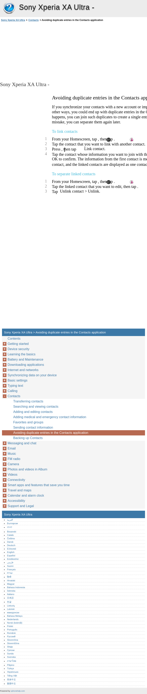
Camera (13, 464)
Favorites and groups (28, 422)
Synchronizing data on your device (32, 375)
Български (12, 523)
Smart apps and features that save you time (39, 485)
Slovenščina (13, 643)
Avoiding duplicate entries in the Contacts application (50, 432)
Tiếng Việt (12, 675)
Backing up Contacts (28, 438)
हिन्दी (9, 577)
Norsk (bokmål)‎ (14, 623)
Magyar (10, 584)
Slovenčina (12, 640)
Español (11, 555)
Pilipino (10, 665)
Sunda (10, 653)
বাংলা (9, 527)
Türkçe (10, 668)
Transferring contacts (28, 401)
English (10, 552)
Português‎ (12, 629)
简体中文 (11, 679)
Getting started (18, 343)
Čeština (11, 538)
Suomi (10, 566)
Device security (18, 349)
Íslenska (11, 591)
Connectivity (16, 480)
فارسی (10, 562)
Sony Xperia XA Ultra (9, 8)
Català (10, 535)
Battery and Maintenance (25, 359)
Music (12, 453)
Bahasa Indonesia (16, 587)
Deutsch (11, 545)
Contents (14, 338)
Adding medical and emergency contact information (49, 417)
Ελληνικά (11, 549)
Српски (10, 650)
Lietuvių (11, 605)
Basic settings (17, 380)
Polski (10, 626)
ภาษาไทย (11, 661)
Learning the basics (21, 354)
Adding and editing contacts (33, 412)
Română (11, 633)
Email (12, 448)
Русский (11, 636)
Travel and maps (19, 490)
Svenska (11, 657)
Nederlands (12, 619)
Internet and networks (23, 370)
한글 (9, 602)
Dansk (10, 542)
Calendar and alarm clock (26, 495)
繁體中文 (11, 683)
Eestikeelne (13, 559)
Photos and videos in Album (27, 469)
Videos (12, 474)
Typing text (15, 385)
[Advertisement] (35, 51)
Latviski (10, 609)
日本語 (10, 598)
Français (11, 569)
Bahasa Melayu (14, 616)
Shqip (10, 647)
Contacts (33, 20)
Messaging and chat (22, 443)
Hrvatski (11, 580)
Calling (12, 391)
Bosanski (11, 531)
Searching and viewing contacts (35, 406)
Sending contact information (33, 427)
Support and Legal (21, 506)
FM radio (14, 459)
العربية (10, 520)
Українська (12, 672)
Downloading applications (26, 364)
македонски (13, 612)
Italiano (10, 594)
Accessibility (16, 500)
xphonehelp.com (18, 691)
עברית (10, 573)
